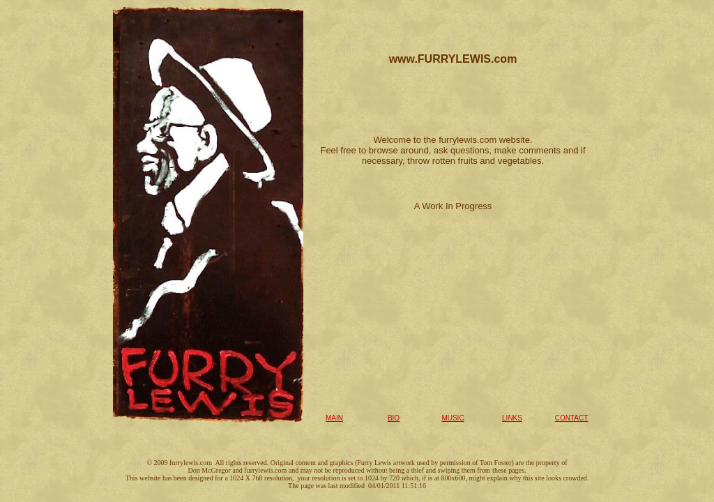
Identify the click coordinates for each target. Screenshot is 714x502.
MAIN (334, 418)
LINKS (512, 418)
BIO (394, 418)
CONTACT (571, 418)
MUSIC (452, 418)
